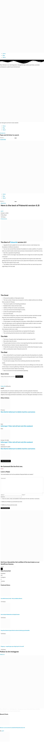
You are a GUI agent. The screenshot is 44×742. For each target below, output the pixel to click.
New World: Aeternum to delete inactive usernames (18, 412)
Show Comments (6, 461)
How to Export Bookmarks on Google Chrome (10, 614)
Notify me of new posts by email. (9, 505)
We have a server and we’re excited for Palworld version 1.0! (12, 727)
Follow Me (3, 386)
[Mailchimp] (2, 569)
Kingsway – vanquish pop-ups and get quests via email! (12, 646)
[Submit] (16, 201)
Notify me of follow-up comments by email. (12, 501)
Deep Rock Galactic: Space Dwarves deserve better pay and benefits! (15, 630)
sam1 (2, 211)
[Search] (7, 137)
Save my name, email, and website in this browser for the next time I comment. (20, 498)
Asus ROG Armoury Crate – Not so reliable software (11, 598)
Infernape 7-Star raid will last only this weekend (17, 426)
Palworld (13, 242)
